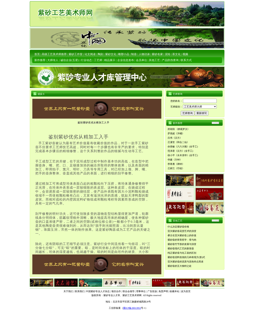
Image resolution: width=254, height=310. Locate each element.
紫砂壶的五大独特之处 (179, 266)
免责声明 (163, 291)
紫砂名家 (157, 54)
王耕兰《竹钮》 (176, 168)
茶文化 (176, 54)
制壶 (134, 54)
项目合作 (116, 291)
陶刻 (100, 54)
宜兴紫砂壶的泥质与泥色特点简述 (185, 261)
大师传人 (52, 60)
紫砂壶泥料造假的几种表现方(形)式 (186, 257)
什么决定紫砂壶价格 (178, 226)
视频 (185, 54)
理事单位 (141, 291)
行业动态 (86, 60)
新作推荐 (39, 60)
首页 (37, 54)
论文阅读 (90, 54)
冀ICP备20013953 (132, 308)
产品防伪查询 (170, 60)
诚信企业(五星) (69, 60)
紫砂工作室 (76, 54)
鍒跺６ (41, 94)
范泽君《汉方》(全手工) (180, 151)
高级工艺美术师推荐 (54, 54)
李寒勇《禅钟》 (176, 164)
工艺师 (98, 60)
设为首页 (185, 291)
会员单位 (141, 60)
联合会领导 (129, 291)
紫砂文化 (110, 54)
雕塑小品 (123, 54)
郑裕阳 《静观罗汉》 (179, 129)
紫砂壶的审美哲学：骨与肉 (182, 239)
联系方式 (186, 60)
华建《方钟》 (175, 159)
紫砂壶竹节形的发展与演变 (182, 244)
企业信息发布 (125, 60)
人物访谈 (144, 54)
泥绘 (167, 54)
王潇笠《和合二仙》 (178, 142)
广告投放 (152, 291)
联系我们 (79, 291)
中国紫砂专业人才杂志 (98, 291)
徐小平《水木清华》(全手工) (183, 155)
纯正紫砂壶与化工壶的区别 (182, 252)
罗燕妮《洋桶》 (176, 133)
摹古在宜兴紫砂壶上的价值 (182, 235)
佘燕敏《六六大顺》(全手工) (183, 146)
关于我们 (68, 291)
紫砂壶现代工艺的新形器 (181, 248)
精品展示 (109, 60)
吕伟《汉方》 (175, 137)
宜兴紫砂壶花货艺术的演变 (182, 231)
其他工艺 (154, 60)
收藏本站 (174, 291)
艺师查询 (177, 94)
